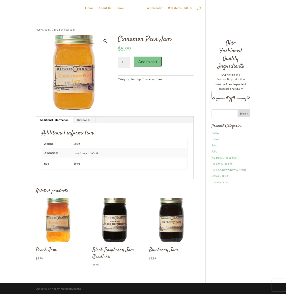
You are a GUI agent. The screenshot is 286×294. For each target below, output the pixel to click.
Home (89, 8)
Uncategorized (220, 182)
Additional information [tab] (54, 119)
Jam (47, 29)
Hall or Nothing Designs (66, 288)
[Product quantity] (124, 62)
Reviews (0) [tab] (84, 119)
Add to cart (147, 61)
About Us (105, 8)
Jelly (214, 151)
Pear (159, 79)
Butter (215, 133)
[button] (105, 41)
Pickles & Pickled (222, 163)
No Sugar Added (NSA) (225, 157)
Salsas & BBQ (220, 175)
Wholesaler (155, 8)
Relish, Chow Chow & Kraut (229, 169)
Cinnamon (149, 79)
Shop (120, 8)
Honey (216, 139)
